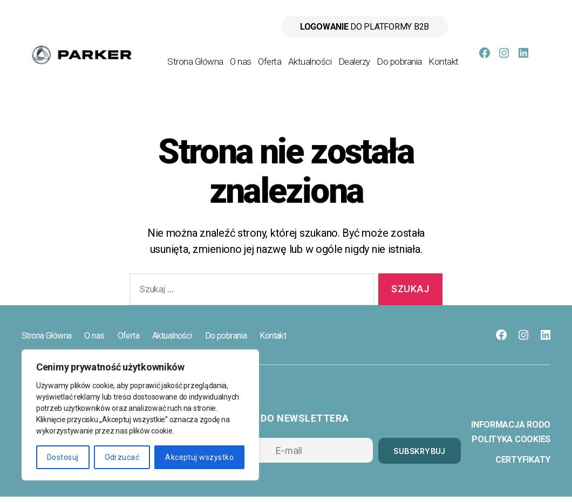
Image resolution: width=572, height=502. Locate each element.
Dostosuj (63, 457)
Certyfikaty (522, 465)
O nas (277, 56)
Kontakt (443, 71)
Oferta (306, 56)
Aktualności (347, 56)
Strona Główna (232, 56)
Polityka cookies (511, 444)
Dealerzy (391, 56)
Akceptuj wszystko (199, 457)
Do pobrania (436, 56)
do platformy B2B (364, 27)
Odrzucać (122, 457)
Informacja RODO (510, 430)
